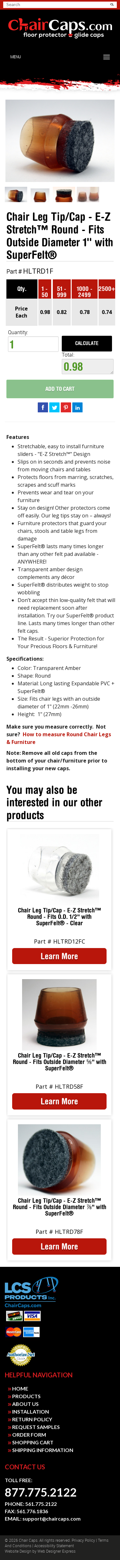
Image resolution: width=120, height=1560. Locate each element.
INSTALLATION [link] (28, 1411)
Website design (18, 1551)
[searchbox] (28, 4)
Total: (88, 363)
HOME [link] (18, 1388)
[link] (60, 28)
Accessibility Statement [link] (54, 1546)
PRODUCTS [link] (24, 1396)
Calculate (87, 343)
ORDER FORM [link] (27, 1435)
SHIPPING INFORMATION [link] (40, 1450)
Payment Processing (21, 1368)
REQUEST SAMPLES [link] (34, 1427)
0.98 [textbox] (88, 366)
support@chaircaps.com (51, 1518)
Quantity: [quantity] (33, 340)
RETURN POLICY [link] (30, 1419)
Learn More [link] (59, 956)
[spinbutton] (33, 344)
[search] (31, 4)
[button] (112, 4)
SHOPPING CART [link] (30, 1442)
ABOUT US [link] (23, 1404)
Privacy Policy (83, 1540)
